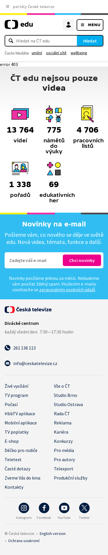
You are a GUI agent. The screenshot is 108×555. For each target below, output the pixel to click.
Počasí (11, 404)
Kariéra (61, 432)
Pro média (64, 450)
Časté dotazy (17, 468)
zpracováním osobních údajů (67, 289)
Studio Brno (65, 395)
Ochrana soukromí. (23, 540)
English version (53, 533)
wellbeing (79, 52)
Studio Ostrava (68, 404)
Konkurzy (63, 441)
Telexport (63, 468)
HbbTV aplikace (20, 413)
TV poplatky (17, 432)
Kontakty (14, 487)
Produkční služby (70, 478)
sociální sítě (56, 52)
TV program (16, 395)
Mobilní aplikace (21, 423)
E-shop (12, 441)
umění (37, 52)
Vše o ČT (62, 386)
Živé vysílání (16, 386)
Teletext (13, 459)
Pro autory (64, 459)
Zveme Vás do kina (22, 478)
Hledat (90, 41)
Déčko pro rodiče (21, 450)
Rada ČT (62, 413)
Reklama (62, 423)
